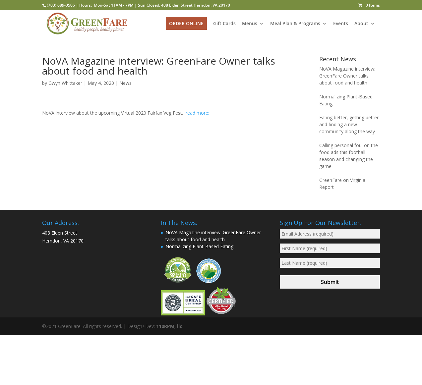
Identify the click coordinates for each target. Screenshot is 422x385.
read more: (197, 113)
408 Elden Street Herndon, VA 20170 (195, 5)
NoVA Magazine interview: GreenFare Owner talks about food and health (347, 76)
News (125, 83)
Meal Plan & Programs (295, 24)
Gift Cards (224, 24)
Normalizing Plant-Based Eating (199, 246)
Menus (249, 24)
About (361, 24)
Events (340, 24)
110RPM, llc (169, 326)
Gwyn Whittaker (65, 83)
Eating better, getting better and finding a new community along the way (349, 124)
